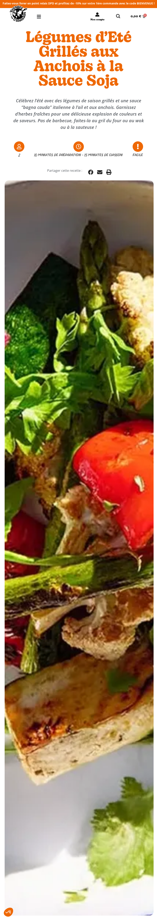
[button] (90, 172)
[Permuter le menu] (39, 16)
